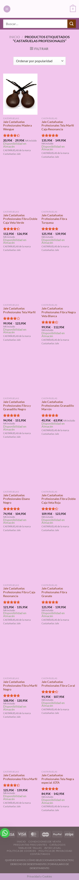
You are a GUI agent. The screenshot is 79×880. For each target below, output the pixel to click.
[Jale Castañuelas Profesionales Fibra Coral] (59, 654)
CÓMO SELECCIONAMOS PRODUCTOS (50, 860)
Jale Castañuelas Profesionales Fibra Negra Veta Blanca (59, 312)
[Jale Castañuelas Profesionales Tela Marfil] (20, 280)
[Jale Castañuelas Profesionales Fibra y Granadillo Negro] (20, 374)
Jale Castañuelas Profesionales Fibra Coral (58, 683)
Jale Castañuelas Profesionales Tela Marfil (19, 310)
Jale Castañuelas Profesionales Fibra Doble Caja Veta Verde (20, 219)
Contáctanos (40, 854)
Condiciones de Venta (44, 841)
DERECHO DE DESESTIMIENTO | (29, 864)
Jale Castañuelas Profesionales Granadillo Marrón (58, 405)
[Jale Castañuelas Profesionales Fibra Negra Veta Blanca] (59, 280)
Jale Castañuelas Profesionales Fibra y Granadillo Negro (17, 405)
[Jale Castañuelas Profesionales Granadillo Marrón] (59, 374)
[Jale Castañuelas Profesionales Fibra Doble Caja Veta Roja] (59, 467)
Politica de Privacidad (55, 850)
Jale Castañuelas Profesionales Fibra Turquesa (54, 219)
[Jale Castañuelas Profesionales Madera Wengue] (20, 94)
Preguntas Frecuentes (30, 844)
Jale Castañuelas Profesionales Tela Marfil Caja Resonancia (58, 125)
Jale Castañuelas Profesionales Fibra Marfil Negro (20, 685)
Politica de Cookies (21, 850)
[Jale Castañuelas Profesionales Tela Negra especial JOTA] (59, 747)
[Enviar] (71, 24)
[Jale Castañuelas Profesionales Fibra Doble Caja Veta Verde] (20, 187)
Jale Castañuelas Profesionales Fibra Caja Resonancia (19, 592)
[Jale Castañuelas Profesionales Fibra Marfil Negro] (20, 654)
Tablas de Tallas (30, 847)
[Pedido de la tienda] (39, 61)
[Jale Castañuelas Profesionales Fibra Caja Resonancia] (20, 560)
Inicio (14, 37)
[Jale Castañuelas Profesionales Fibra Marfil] (20, 747)
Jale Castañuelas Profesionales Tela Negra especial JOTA (58, 779)
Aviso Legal (52, 847)
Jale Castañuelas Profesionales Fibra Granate (54, 592)
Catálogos (58, 844)
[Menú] (7, 8)
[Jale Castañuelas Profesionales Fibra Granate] (59, 560)
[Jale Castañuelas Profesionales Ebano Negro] (20, 467)
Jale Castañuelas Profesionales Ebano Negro (16, 499)
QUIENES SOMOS (15, 860)
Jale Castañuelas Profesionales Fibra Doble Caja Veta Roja (59, 499)
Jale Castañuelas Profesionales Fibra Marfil (20, 777)
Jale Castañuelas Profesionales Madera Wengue (17, 125)
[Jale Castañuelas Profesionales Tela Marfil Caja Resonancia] (59, 94)
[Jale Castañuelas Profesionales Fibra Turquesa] (59, 187)
